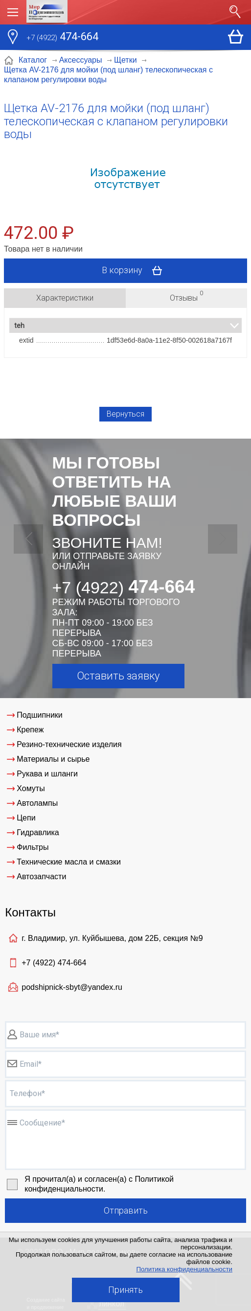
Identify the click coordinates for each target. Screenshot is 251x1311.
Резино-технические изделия (69, 744)
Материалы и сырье (53, 759)
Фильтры (32, 847)
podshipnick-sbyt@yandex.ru (72, 987)
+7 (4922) (54, 963)
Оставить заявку (118, 676)
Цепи (26, 818)
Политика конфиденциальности (184, 1269)
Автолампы (37, 803)
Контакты (30, 912)
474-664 (62, 37)
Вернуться (125, 414)
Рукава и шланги (47, 774)
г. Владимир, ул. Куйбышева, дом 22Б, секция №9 (112, 938)
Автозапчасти (41, 876)
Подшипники (40, 715)
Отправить (126, 1210)
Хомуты (31, 788)
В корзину (135, 270)
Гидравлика (38, 832)
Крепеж (30, 730)
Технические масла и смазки (69, 862)
